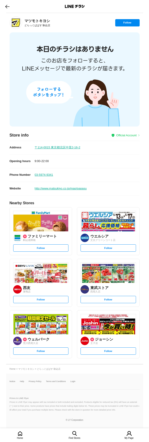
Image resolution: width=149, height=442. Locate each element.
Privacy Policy (35, 381)
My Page (129, 438)
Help (22, 381)
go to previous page (7, 6)
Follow (127, 23)
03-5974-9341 (44, 174)
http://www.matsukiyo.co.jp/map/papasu (61, 188)
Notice (13, 381)
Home (20, 438)
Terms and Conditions (56, 381)
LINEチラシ (75, 6)
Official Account (126, 135)
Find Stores (74, 438)
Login (73, 381)
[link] (16, 22)
